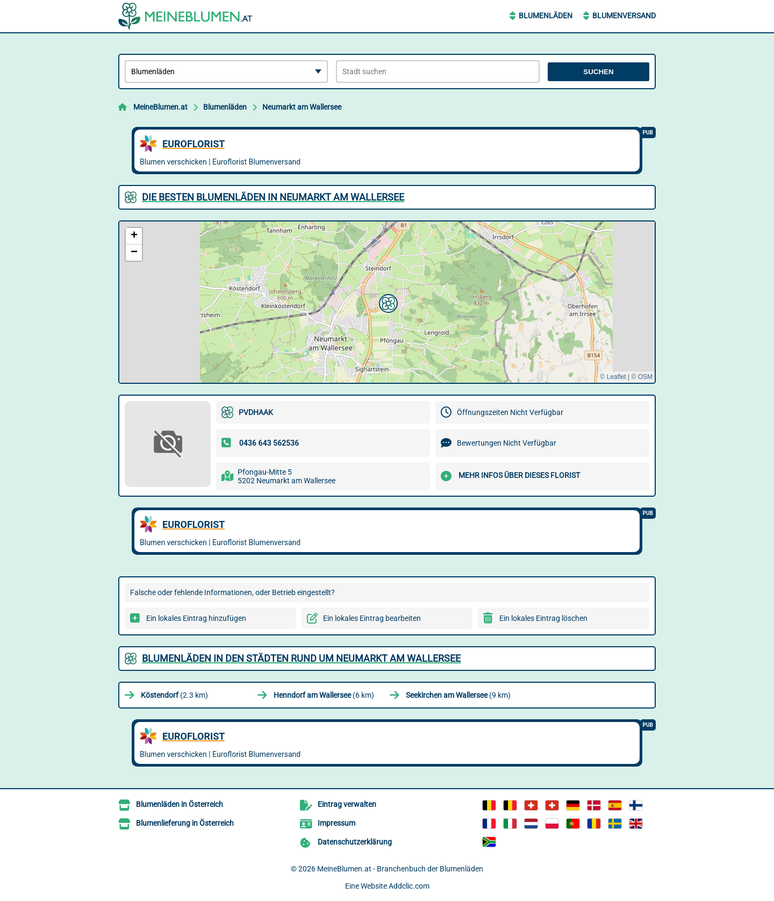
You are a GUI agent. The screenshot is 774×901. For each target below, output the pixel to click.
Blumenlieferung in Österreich (185, 823)
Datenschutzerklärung (355, 842)
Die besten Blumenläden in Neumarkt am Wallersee (273, 197)
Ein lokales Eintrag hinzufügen (196, 618)
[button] (387, 302)
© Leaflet (613, 377)
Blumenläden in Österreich (179, 804)
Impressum (336, 823)
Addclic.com (409, 886)
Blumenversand (624, 15)
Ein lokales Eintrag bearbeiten (372, 618)
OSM (645, 377)
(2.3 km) (174, 695)
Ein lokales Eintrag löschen (543, 618)
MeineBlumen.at (160, 107)
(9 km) (458, 695)
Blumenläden (545, 15)
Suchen (598, 72)
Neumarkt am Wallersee (301, 107)
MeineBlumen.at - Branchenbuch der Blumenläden (400, 868)
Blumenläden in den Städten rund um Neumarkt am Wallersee (301, 658)
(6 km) (324, 695)
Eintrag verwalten (347, 804)
